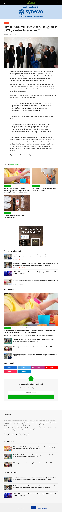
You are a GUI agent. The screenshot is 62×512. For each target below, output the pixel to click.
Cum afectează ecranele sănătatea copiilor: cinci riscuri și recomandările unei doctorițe (35, 281)
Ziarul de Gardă (26, 509)
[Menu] (5, 3)
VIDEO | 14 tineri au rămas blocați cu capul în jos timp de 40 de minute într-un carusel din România (35, 272)
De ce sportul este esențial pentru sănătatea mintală (14, 216)
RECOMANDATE (7, 185)
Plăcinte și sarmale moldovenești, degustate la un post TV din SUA (32, 347)
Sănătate (6, 22)
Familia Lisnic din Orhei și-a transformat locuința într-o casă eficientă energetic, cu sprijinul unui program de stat (33, 340)
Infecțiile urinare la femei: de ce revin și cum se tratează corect (44, 189)
